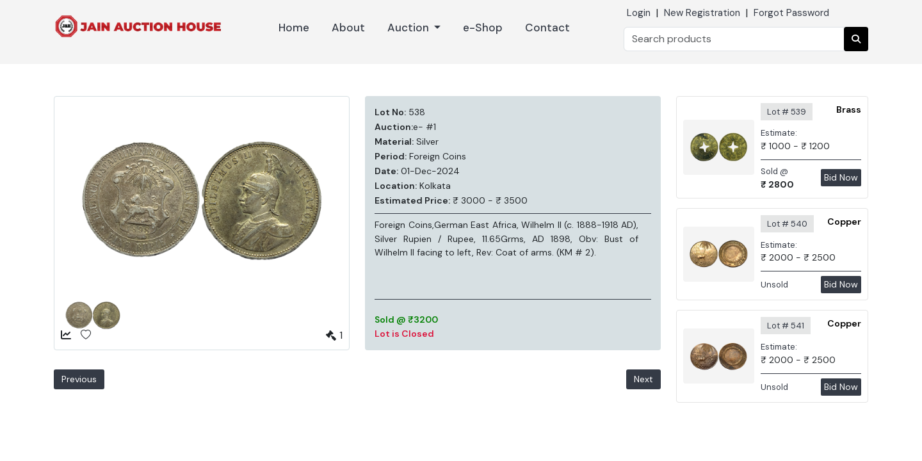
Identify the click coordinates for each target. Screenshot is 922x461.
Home (294, 27)
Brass (848, 109)
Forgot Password (791, 12)
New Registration (702, 12)
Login (639, 12)
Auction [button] (409, 27)
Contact (547, 27)
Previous (79, 379)
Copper (844, 221)
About (348, 27)
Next (643, 379)
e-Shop (483, 27)
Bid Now (841, 177)
